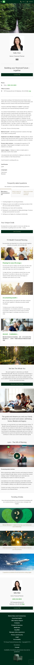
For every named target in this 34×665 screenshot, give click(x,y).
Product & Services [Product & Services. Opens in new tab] (17, 625)
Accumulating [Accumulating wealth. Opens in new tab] (10, 297)
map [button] (30, 91)
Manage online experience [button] (17, 632)
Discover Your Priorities (17, 384)
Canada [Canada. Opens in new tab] (17, 647)
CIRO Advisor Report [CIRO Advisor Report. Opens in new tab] (17, 620)
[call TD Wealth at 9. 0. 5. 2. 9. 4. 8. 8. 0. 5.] (23, 1)
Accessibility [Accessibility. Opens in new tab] (17, 639)
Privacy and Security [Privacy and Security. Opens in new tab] (17, 634)
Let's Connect (17, 231)
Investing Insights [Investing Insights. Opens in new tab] (17, 618)
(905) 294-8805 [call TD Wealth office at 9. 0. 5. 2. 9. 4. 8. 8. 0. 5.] (11, 85)
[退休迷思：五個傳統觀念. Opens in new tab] (10, 334)
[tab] (5, 193)
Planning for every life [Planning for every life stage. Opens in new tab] (12, 263)
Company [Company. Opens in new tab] (17, 623)
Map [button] (23, 604)
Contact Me (17, 74)
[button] (17, 456)
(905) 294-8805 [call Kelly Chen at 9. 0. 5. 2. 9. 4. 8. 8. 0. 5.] (17, 599)
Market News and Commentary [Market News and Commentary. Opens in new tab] (17, 616)
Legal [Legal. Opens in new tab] (17, 637)
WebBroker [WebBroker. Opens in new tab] (17, 627)
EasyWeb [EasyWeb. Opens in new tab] (17, 629)
